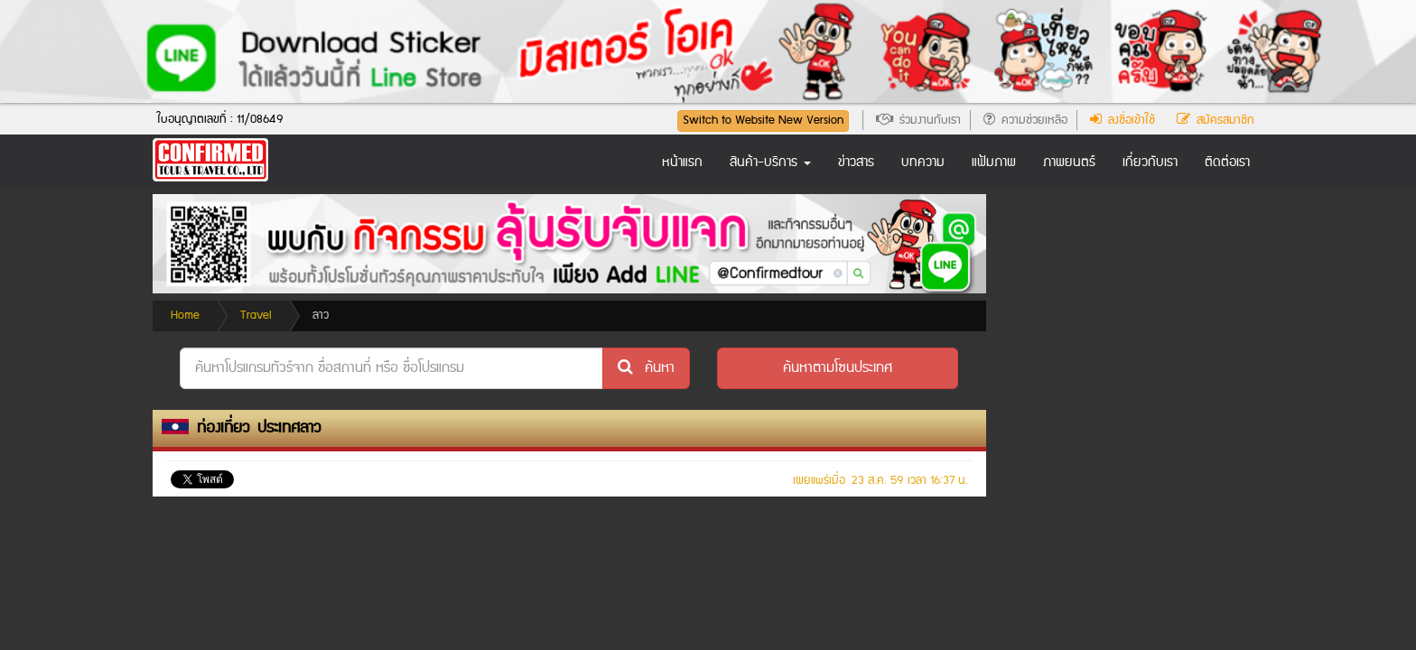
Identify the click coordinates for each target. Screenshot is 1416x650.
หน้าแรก (682, 162)
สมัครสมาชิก (1215, 120)
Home (185, 315)
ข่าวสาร (856, 162)
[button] (837, 368)
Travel (256, 315)
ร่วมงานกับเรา (918, 120)
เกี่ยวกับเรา (1150, 162)
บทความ (923, 162)
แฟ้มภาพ (994, 162)
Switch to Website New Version (763, 120)
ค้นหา (646, 368)
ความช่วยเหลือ (1025, 120)
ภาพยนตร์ (1069, 162)
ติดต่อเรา (1227, 162)
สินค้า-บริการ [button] (770, 162)
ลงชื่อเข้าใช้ (1122, 120)
